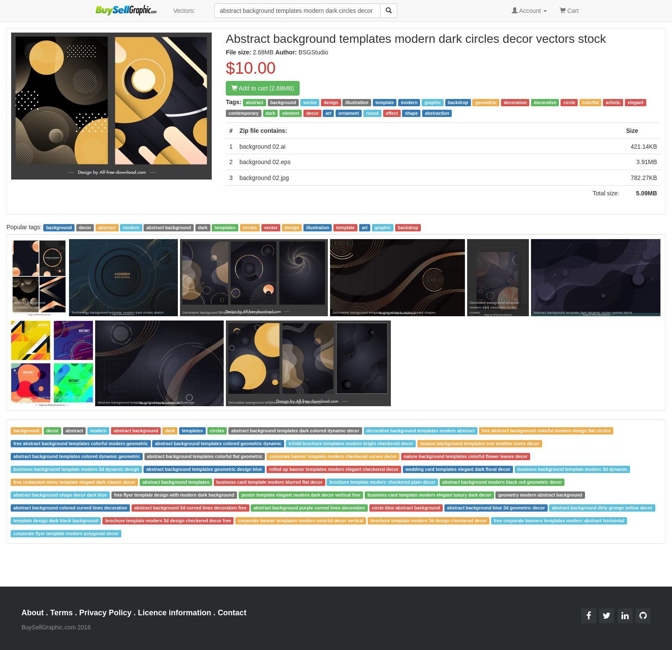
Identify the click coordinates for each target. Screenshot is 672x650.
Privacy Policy (105, 612)
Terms (61, 612)
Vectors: (184, 10)
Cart (569, 10)
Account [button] (529, 10)
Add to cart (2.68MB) (262, 88)
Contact (232, 612)
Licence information (174, 612)
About (32, 612)
